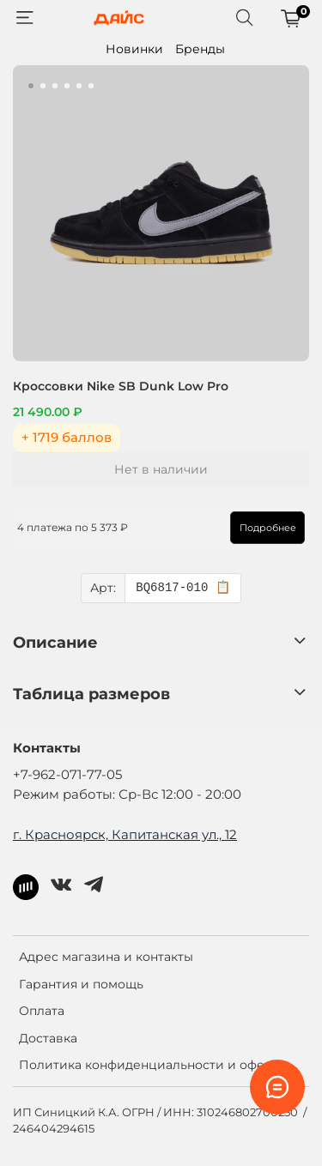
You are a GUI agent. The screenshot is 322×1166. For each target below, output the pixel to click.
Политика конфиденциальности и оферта (152, 1064)
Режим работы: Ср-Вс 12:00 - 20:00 (127, 794)
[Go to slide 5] (79, 85)
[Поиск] (245, 18)
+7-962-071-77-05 (67, 774)
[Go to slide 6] (91, 85)
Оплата (41, 1010)
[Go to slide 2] (43, 85)
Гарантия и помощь (81, 984)
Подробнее (268, 528)
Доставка (48, 1038)
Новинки (134, 49)
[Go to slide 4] (67, 85)
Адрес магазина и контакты (106, 956)
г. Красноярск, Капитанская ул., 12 (125, 834)
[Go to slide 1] (30, 85)
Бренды (200, 49)
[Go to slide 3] (55, 85)
